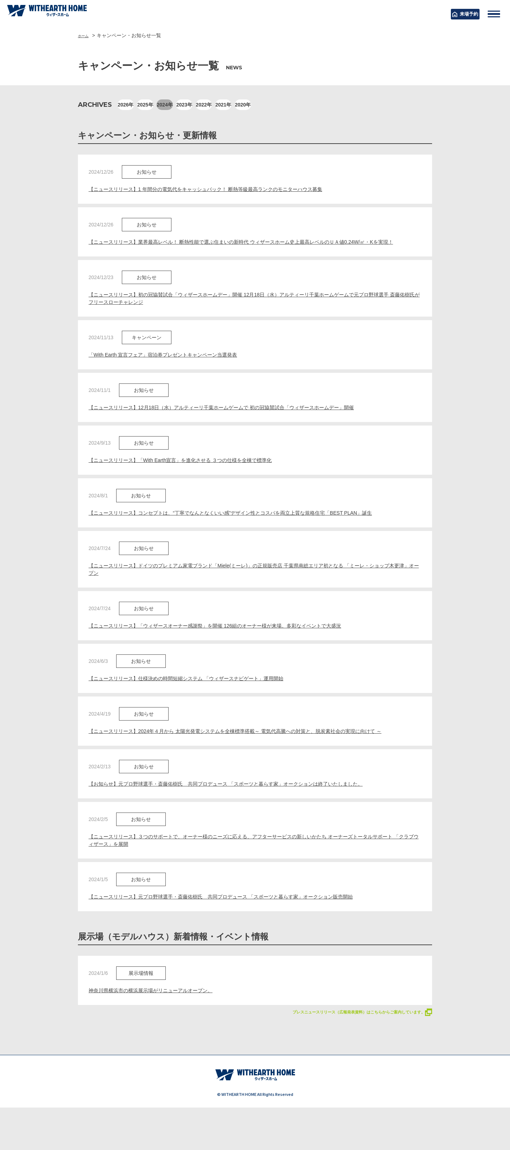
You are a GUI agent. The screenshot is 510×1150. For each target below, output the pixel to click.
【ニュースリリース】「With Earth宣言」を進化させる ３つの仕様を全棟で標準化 (193, 476)
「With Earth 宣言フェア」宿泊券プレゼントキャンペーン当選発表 (173, 368)
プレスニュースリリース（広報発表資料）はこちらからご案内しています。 (344, 1048)
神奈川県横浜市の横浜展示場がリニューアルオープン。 (159, 1026)
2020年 (346, 105)
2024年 (204, 105)
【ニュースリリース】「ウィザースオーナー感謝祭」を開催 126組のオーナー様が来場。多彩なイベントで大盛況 (233, 645)
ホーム (85, 35)
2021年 (310, 105)
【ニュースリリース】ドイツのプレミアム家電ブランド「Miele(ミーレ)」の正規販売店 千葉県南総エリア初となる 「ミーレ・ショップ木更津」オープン (255, 587)
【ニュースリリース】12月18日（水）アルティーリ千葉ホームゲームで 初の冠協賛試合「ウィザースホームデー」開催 (240, 422)
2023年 (240, 105)
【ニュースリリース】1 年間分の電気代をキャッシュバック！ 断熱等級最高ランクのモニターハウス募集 (222, 190)
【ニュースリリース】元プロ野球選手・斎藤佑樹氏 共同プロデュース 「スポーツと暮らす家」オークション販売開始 (239, 931)
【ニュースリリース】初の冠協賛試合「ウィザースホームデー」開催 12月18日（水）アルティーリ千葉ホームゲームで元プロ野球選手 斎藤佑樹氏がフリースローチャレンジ (254, 310)
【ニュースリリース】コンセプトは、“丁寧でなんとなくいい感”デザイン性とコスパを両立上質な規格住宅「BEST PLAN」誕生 (250, 529)
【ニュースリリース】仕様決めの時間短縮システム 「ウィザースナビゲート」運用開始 (200, 699)
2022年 (275, 105)
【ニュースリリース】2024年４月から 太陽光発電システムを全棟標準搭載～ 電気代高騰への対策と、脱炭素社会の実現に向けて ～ (252, 757)
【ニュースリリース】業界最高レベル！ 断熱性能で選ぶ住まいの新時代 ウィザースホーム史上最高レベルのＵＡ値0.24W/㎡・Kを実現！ (254, 248)
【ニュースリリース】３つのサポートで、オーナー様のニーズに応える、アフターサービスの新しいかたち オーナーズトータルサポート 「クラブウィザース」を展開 (254, 873)
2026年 (133, 105)
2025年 (169, 105)
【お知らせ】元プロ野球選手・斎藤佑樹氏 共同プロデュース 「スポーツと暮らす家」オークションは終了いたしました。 (245, 815)
